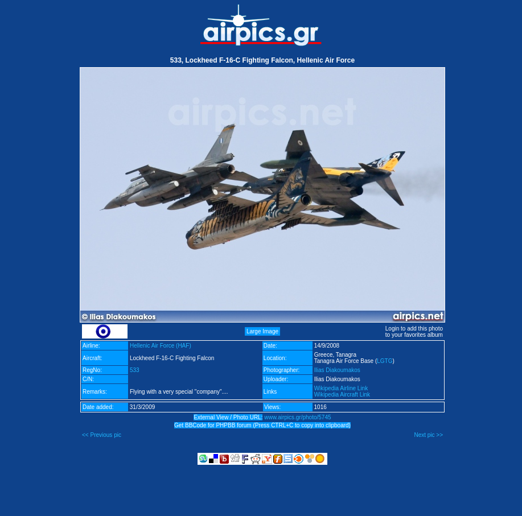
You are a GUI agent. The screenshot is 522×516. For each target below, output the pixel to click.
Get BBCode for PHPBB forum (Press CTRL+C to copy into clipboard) (262, 425)
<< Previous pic (101, 435)
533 (134, 370)
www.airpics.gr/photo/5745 (297, 417)
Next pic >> (428, 435)
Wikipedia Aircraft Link (342, 394)
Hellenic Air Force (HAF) (160, 345)
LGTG (384, 361)
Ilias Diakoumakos (337, 370)
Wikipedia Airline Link (341, 388)
